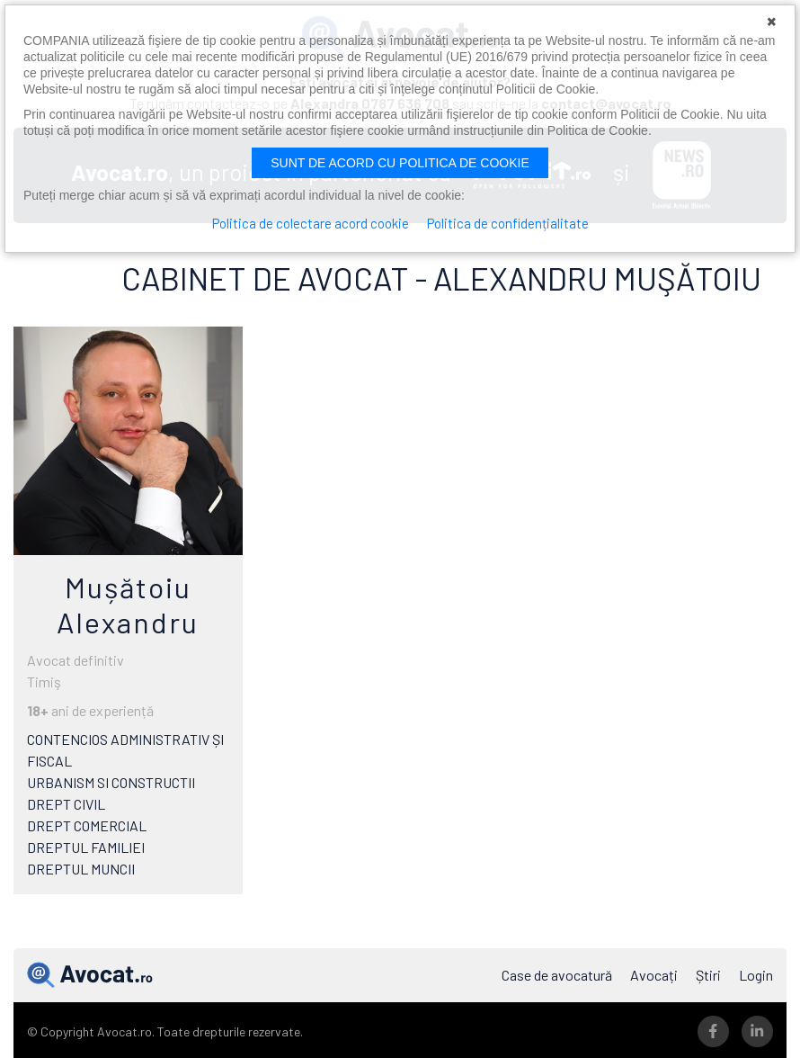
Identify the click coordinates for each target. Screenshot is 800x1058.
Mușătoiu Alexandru (128, 603)
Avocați (654, 974)
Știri (708, 974)
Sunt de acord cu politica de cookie (400, 163)
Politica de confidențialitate (508, 223)
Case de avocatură (557, 974)
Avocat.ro (90, 975)
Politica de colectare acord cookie (310, 223)
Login (756, 974)
